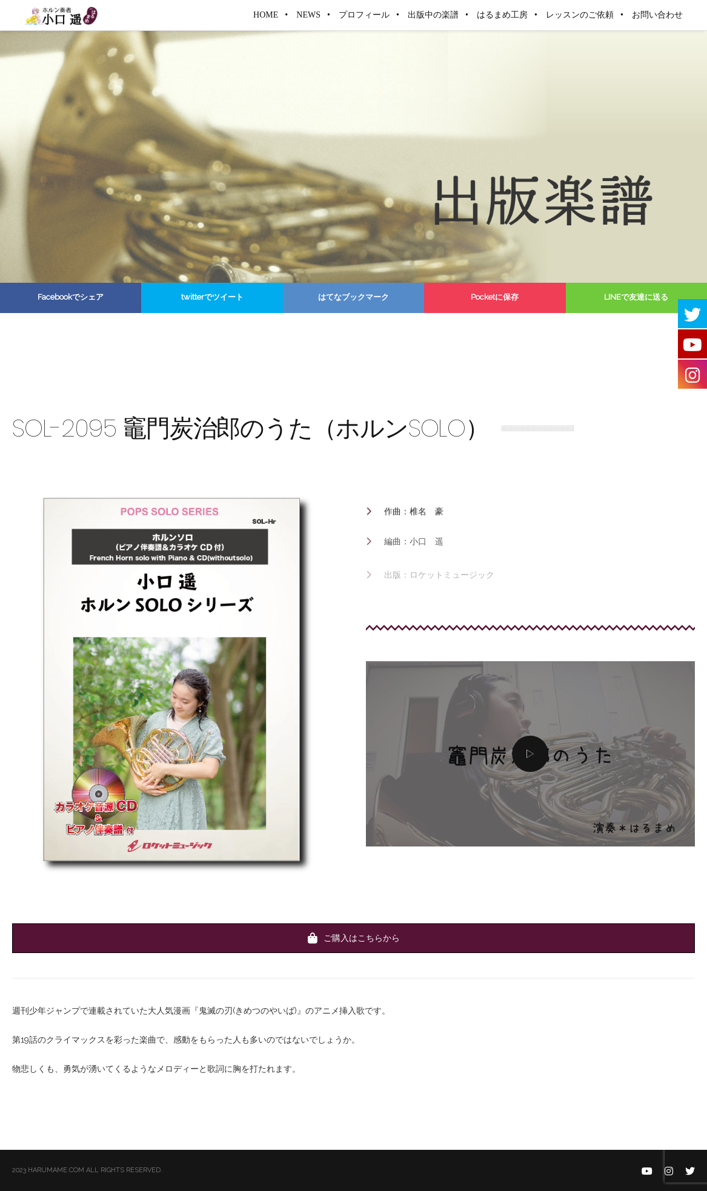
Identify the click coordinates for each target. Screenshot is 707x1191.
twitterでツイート (212, 297)
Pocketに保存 (495, 297)
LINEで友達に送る (636, 297)
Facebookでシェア (71, 297)
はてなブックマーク (353, 297)
